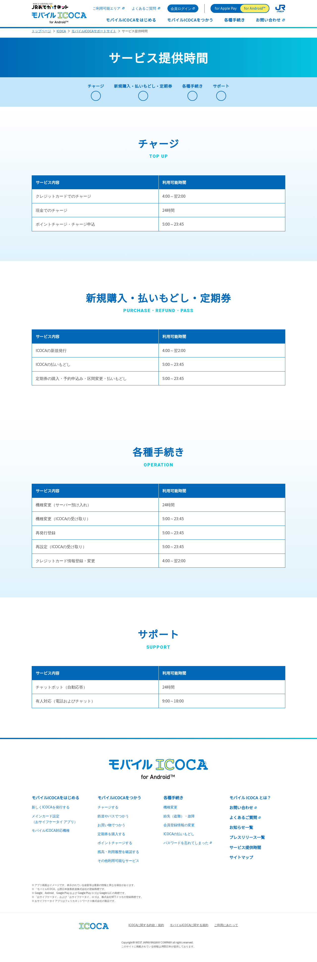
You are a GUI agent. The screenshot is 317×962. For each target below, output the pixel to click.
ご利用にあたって (226, 928)
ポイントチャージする (115, 846)
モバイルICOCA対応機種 (51, 833)
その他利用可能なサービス (118, 864)
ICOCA (61, 34)
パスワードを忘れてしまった (187, 846)
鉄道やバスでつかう (113, 819)
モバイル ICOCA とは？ (250, 801)
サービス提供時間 (245, 851)
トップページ (41, 34)
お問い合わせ (270, 20)
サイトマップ (241, 861)
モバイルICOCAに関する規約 (189, 928)
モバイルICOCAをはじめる (131, 20)
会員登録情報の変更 (179, 828)
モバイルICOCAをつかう (190, 20)
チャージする (108, 810)
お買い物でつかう (111, 828)
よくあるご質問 (144, 8)
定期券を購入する (111, 837)
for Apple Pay (226, 8)
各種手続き (234, 20)
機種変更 (170, 810)
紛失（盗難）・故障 (179, 819)
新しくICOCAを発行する (51, 810)
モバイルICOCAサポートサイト (94, 34)
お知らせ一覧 (241, 831)
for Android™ (254, 8)
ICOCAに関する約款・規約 (146, 928)
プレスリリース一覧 (247, 841)
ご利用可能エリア (106, 8)
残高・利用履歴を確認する (118, 855)
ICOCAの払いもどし (178, 837)
